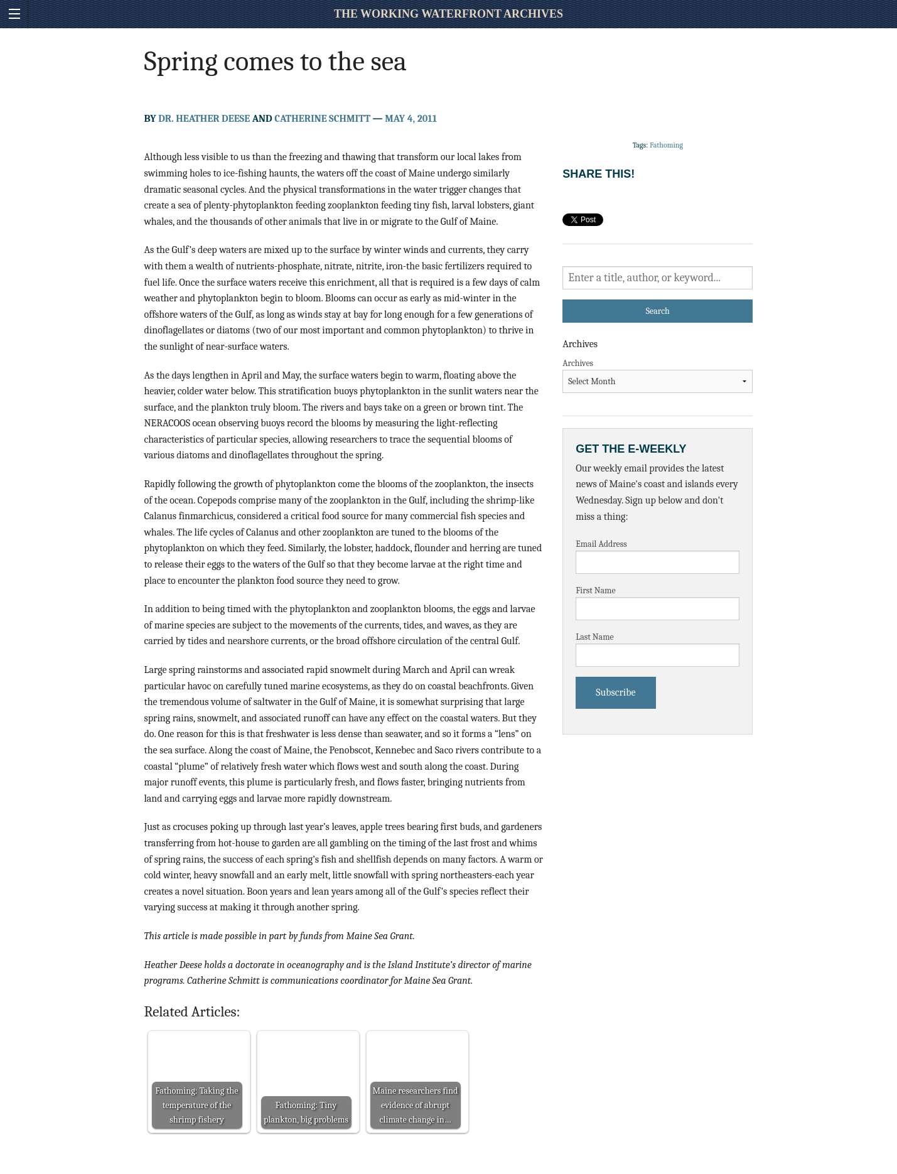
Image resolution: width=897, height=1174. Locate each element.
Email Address (601, 544)
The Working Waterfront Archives (448, 14)
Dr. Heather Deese (204, 118)
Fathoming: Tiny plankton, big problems (306, 1112)
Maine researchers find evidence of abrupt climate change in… (415, 1105)
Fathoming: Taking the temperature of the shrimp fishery (196, 1105)
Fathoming (666, 145)
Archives (577, 363)
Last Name (595, 637)
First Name (596, 590)
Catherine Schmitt (322, 118)
